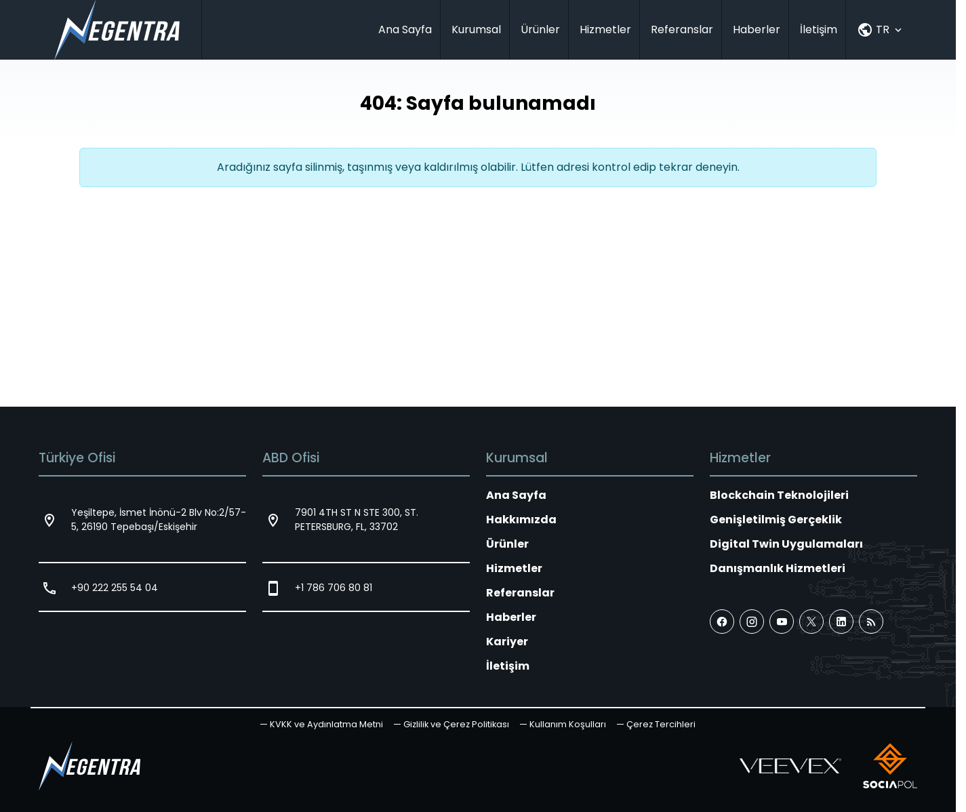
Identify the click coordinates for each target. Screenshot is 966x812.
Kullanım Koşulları (567, 724)
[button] (656, 724)
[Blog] (871, 621)
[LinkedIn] (841, 621)
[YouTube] (781, 621)
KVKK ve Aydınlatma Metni (326, 724)
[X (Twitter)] (811, 621)
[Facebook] (722, 621)
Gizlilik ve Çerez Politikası (456, 724)
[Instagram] (752, 621)
